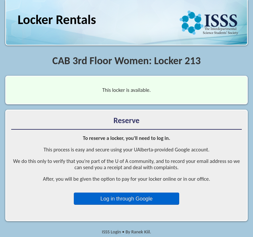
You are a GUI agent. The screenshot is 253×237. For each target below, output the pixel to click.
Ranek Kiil (140, 232)
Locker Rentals (56, 20)
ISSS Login (111, 232)
